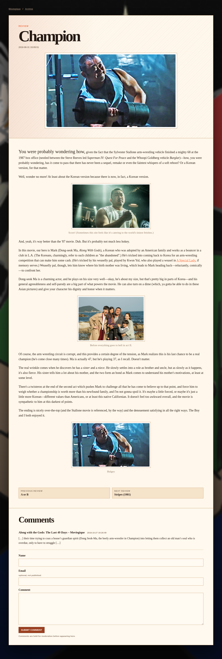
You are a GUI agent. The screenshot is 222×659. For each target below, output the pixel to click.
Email (111, 577)
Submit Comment (31, 630)
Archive (29, 9)
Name (111, 560)
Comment (111, 606)
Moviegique (15, 9)
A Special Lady (186, 260)
